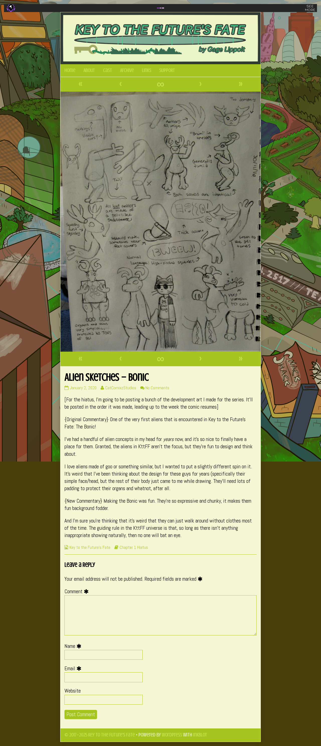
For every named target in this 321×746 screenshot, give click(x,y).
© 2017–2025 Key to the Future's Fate (99, 735)
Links (146, 70)
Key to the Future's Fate (89, 547)
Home (69, 70)
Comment (77, 591)
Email (74, 668)
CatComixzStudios (120, 388)
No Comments (157, 388)
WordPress (172, 735)
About (89, 70)
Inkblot (200, 735)
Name (74, 646)
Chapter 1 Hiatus (134, 547)
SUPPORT (167, 70)
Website (72, 691)
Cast (107, 70)
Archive (127, 70)
